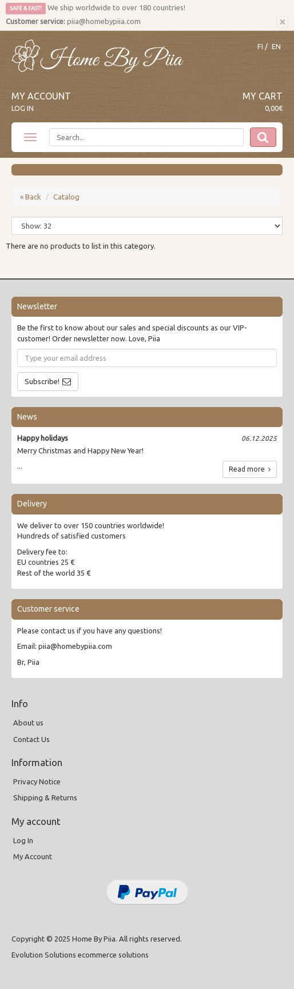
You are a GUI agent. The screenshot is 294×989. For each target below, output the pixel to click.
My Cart (263, 96)
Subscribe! (42, 381)
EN (276, 46)
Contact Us (31, 739)
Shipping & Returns (45, 797)
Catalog (66, 197)
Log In (22, 108)
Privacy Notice (37, 781)
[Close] (282, 22)
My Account (41, 96)
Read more (250, 469)
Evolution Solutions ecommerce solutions (80, 955)
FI (260, 46)
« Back (30, 197)
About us (28, 723)
